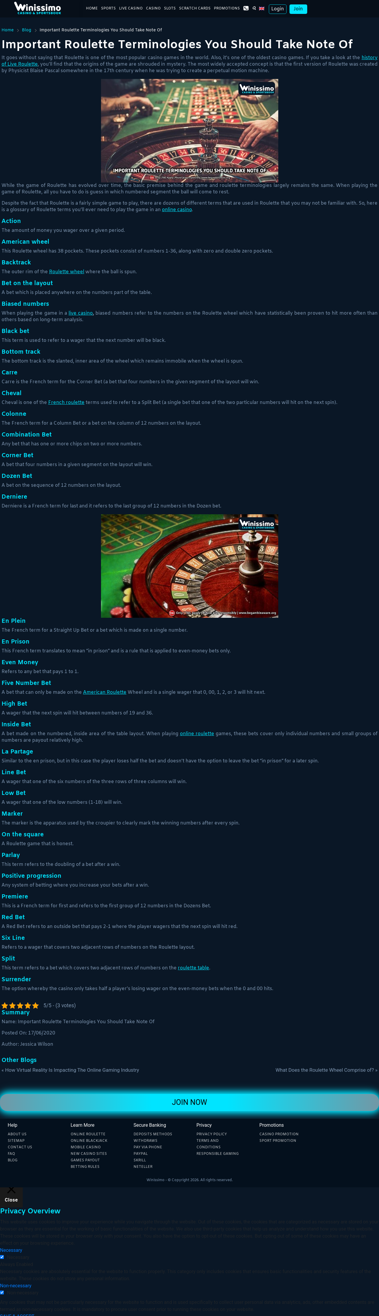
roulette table (193, 968)
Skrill (140, 1160)
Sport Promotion (277, 1141)
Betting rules (85, 1167)
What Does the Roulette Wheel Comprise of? (325, 1070)
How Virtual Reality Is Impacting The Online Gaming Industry (72, 1070)
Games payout (85, 1160)
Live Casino (131, 9)
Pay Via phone (148, 1147)
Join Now (189, 1102)
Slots (170, 9)
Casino (153, 9)
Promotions (227, 9)
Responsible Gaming (217, 1154)
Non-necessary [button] (15, 1285)
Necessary (18, 1257)
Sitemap (16, 1141)
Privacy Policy (211, 1134)
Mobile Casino (86, 1147)
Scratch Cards (195, 9)
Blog (26, 30)
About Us (17, 1134)
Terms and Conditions (208, 1144)
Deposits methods (153, 1134)
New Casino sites (89, 1154)
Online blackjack (89, 1141)
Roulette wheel (66, 272)
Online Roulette (88, 1134)
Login (277, 10)
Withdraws (145, 1141)
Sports (108, 9)
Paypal (141, 1154)
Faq (11, 1154)
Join (298, 10)
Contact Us (20, 1147)
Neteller (143, 1167)
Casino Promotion (279, 1134)
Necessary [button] (11, 1250)
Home (92, 9)
